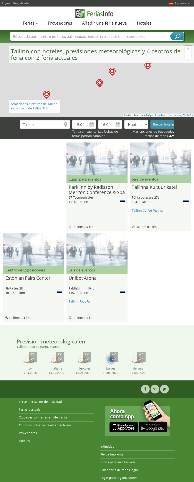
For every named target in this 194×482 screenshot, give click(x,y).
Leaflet (128, 115)
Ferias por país (29, 409)
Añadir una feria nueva (104, 23)
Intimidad (107, 446)
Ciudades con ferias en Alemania (43, 417)
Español (182, 3)
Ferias (30, 23)
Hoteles (144, 23)
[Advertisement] (33, 149)
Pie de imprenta (112, 454)
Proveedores (60, 23)
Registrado (21, 3)
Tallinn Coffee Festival (148, 210)
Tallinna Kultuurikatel (154, 187)
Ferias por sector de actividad (40, 402)
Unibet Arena (83, 278)
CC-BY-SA (187, 115)
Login (6, 3)
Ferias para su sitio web (117, 462)
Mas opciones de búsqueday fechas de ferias (153, 133)
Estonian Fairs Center (28, 278)
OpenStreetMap (157, 115)
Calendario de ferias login (119, 470)
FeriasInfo (97, 13)
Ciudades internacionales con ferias (45, 425)
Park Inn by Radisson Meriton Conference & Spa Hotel (97, 189)
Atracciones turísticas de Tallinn (34, 104)
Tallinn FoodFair (80, 301)
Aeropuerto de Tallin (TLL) (29, 108)
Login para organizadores (119, 478)
